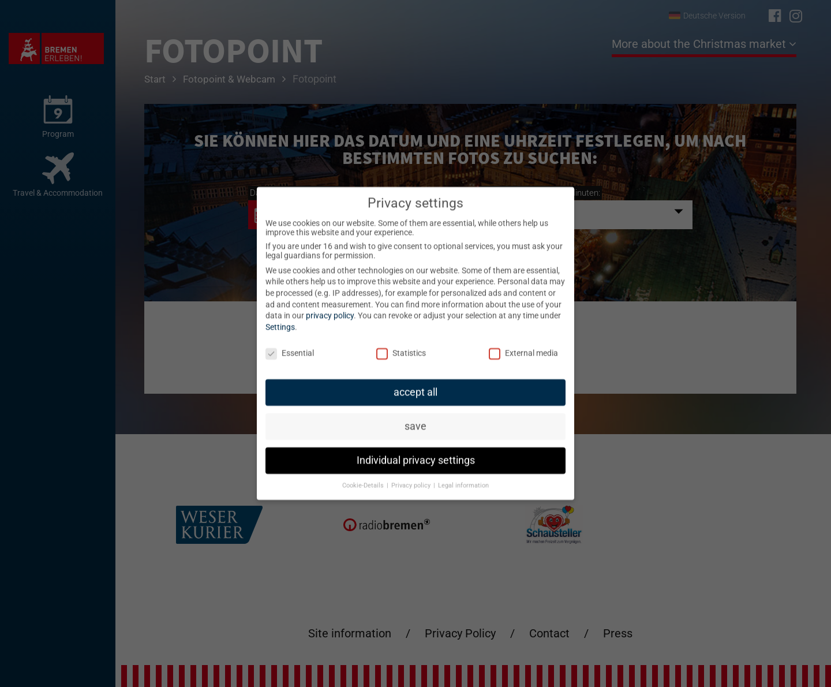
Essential (289, 344)
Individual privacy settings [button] (416, 452)
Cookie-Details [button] (363, 477)
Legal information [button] (463, 477)
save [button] (415, 418)
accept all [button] (415, 384)
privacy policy (330, 307)
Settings (280, 319)
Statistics (401, 344)
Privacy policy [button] (411, 477)
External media (523, 344)
